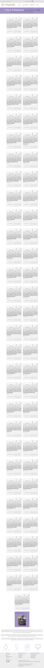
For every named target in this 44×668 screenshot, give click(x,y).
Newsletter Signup (28, 1)
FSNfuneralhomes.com (27, 665)
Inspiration (32, 4)
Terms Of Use (20, 657)
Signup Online (33, 656)
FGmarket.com (20, 665)
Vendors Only (20, 655)
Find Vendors (25, 4)
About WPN (8, 654)
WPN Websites (33, 657)
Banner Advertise (33, 654)
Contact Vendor (17, 31)
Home (19, 4)
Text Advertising (33, 655)
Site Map (7, 657)
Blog (37, 4)
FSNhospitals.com (21, 666)
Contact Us (20, 656)
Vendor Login (9, 1)
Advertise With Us (3, 1)
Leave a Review (10, 31)
